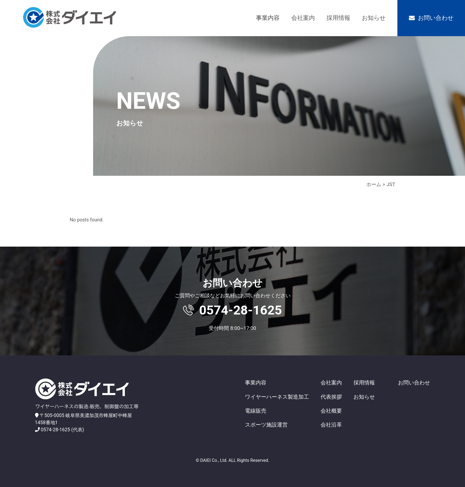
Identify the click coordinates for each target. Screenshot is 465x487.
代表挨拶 (331, 397)
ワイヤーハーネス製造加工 (277, 397)
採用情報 (338, 18)
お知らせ (374, 18)
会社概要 (331, 411)
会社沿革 (331, 424)
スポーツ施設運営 (266, 424)
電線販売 (255, 411)
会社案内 (303, 18)
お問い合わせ (435, 18)
